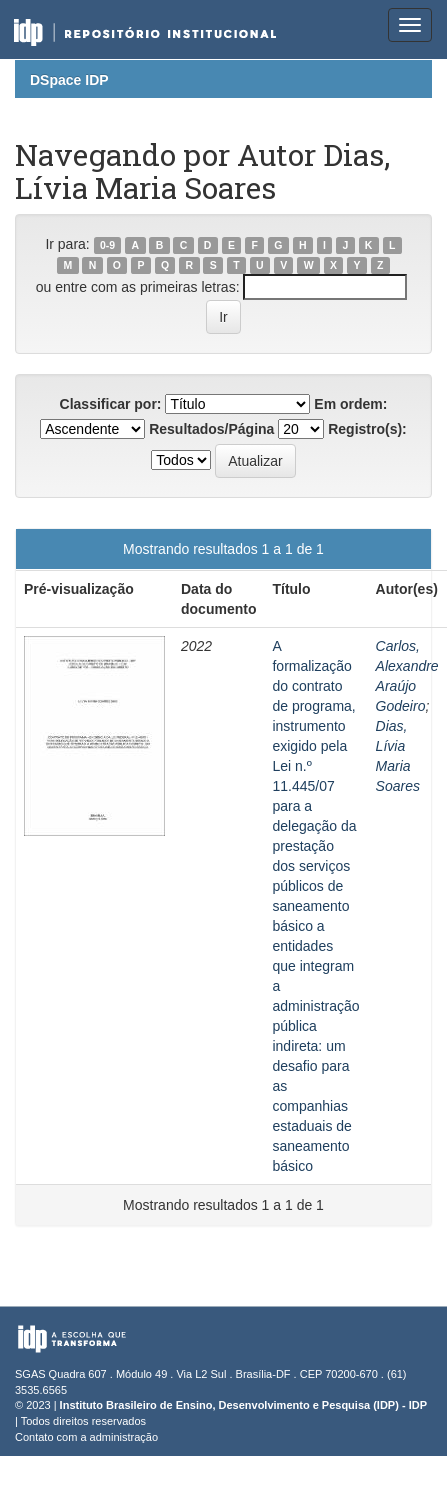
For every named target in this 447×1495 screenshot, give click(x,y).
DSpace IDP (69, 80)
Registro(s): (367, 429)
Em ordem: (350, 404)
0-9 (107, 245)
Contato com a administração (86, 1437)
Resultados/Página (211, 429)
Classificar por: (111, 404)
